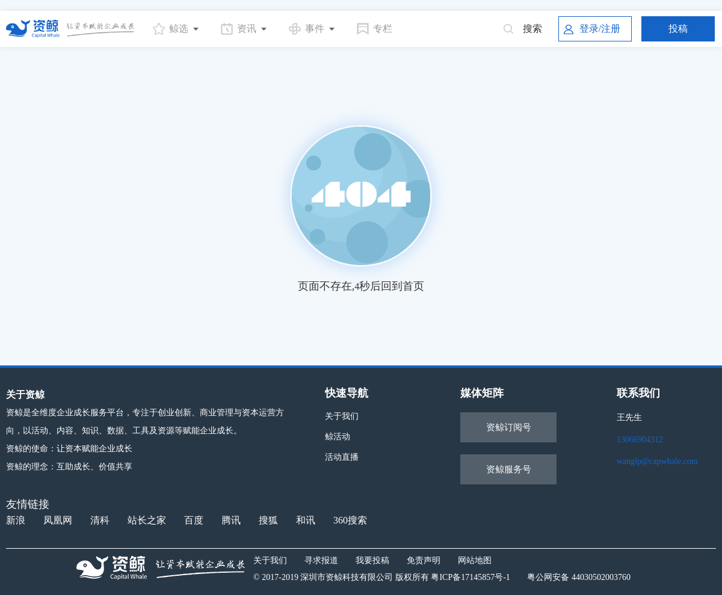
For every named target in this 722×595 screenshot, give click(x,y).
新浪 (15, 520)
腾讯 (231, 520)
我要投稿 (372, 560)
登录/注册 (592, 28)
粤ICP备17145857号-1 (470, 577)
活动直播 (342, 457)
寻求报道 (321, 560)
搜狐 (268, 520)
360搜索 (350, 520)
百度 (193, 520)
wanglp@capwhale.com (657, 461)
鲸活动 (337, 436)
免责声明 (423, 560)
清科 (100, 520)
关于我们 (342, 416)
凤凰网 (57, 520)
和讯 (305, 520)
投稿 (678, 28)
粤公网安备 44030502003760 (579, 577)
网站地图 (475, 560)
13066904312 (640, 439)
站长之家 (147, 520)
